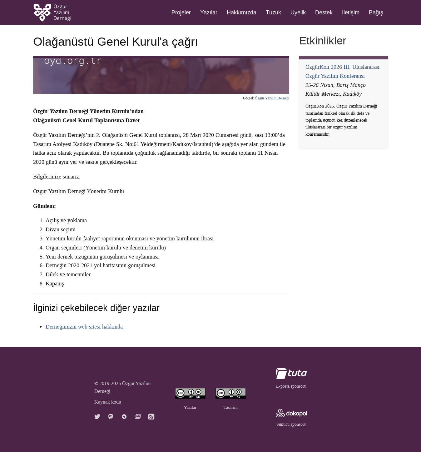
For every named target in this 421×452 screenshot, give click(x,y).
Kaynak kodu (107, 402)
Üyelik (298, 12)
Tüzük (273, 12)
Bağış (376, 12)
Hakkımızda (241, 12)
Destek (324, 12)
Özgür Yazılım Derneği (272, 98)
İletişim (350, 12)
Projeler (181, 12)
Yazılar (208, 12)
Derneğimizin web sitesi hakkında (84, 326)
